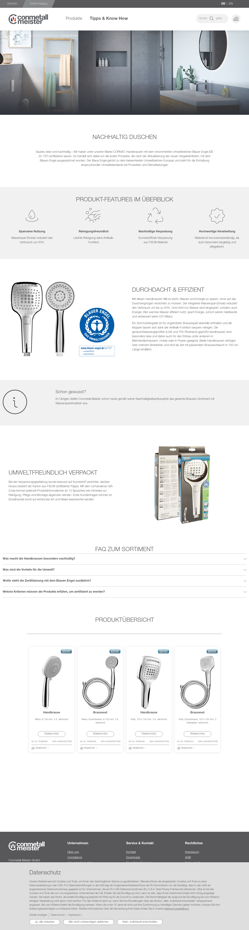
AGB (188, 857)
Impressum (192, 852)
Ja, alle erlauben (45, 922)
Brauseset (100, 712)
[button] (223, 18)
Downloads (133, 857)
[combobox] (191, 18)
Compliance (74, 857)
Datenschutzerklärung (176, 909)
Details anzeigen (38, 915)
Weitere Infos (51, 734)
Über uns (73, 852)
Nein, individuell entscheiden (139, 922)
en (231, 3)
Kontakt (131, 852)
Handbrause (51, 712)
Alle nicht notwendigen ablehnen (89, 922)
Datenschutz (58, 915)
